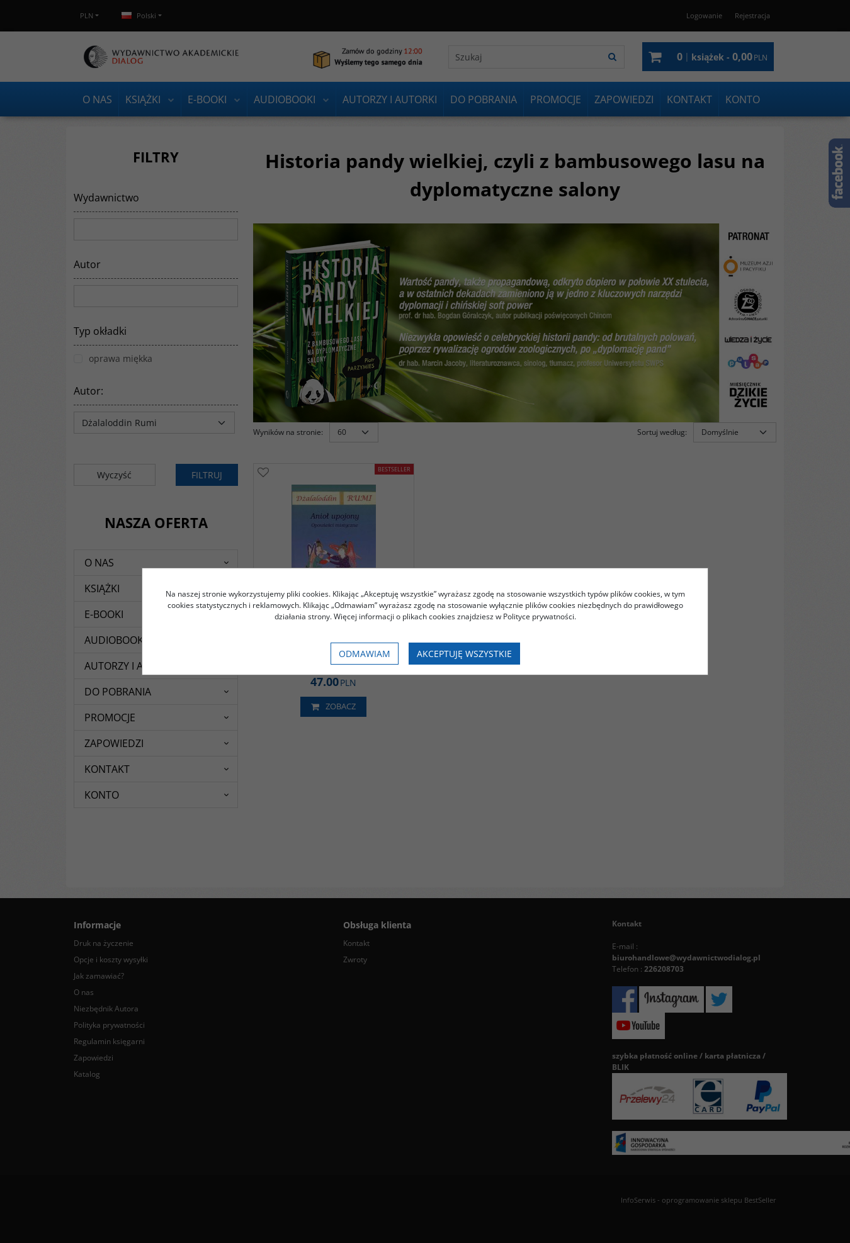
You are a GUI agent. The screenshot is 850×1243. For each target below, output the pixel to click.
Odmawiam (364, 654)
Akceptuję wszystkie (464, 654)
